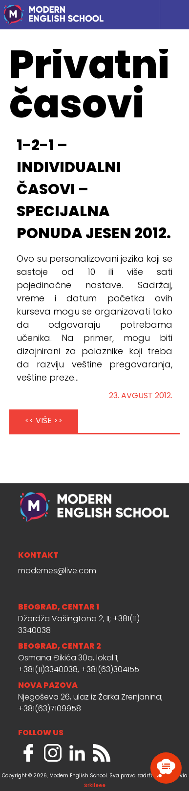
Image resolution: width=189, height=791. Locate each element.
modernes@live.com (57, 571)
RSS (101, 753)
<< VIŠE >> (44, 421)
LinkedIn (77, 753)
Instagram (52, 753)
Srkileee (94, 786)
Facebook (28, 753)
